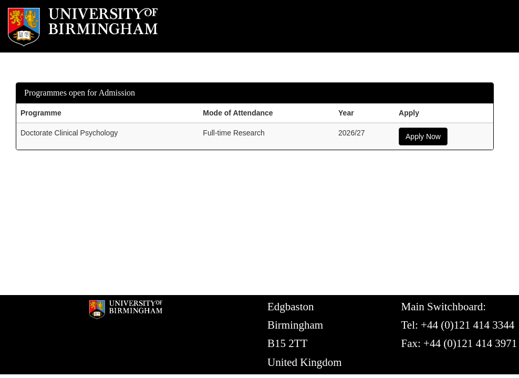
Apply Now (423, 136)
